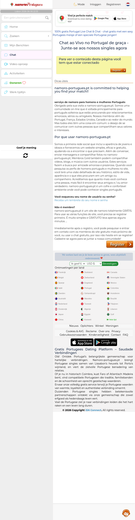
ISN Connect (93, 410)
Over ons (104, 331)
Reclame (91, 331)
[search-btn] (47, 18)
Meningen (112, 325)
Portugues (26, 4)
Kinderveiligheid (99, 334)
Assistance (126, 513)
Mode (79, 4)
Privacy (116, 331)
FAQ (125, 334)
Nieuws (73, 325)
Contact (116, 334)
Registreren (113, 4)
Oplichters (87, 325)
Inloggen (95, 4)
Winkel (99, 325)
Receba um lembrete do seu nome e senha (81, 200)
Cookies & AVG (75, 331)
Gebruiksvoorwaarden (73, 334)
